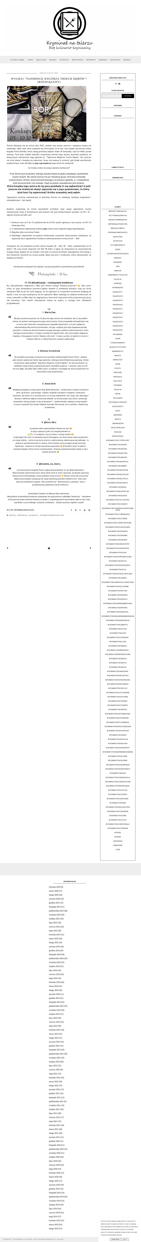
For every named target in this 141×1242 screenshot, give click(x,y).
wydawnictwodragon (118, 531)
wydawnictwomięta (118, 659)
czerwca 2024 (54, 974)
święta (118, 419)
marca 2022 (53, 1081)
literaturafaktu (117, 343)
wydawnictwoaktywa (117, 453)
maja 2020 (53, 1169)
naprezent (118, 360)
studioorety (117, 406)
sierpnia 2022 (54, 1062)
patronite (117, 377)
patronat (118, 372)
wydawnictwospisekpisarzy (117, 769)
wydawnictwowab (118, 803)
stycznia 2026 (54, 899)
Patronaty (91, 60)
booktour (117, 241)
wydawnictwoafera (118, 445)
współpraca (117, 436)
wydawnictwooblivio (117, 688)
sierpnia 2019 (54, 1205)
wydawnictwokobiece (118, 599)
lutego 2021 (53, 1133)
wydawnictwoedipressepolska (117, 557)
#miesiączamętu (118, 228)
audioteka (117, 237)
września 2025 (54, 915)
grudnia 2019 (54, 1189)
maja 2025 (53, 931)
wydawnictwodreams (117, 535)
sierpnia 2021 (54, 1109)
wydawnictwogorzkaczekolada (117, 574)
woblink (117, 432)
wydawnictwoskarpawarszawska (118, 752)
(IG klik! (40, 249)
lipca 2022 (53, 1066)
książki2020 (118, 305)
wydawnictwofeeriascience (117, 565)
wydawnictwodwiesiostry (117, 544)
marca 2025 (53, 938)
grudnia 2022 (54, 1046)
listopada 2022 (55, 1050)
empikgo (117, 258)
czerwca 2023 (54, 1022)
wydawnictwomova (118, 663)
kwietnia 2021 (54, 1125)
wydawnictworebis (117, 735)
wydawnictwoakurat (117, 457)
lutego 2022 (53, 1085)
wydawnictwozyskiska (118, 828)
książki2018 (118, 296)
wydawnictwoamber (118, 466)
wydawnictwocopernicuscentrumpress (118, 509)
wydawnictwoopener (117, 701)
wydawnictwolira (118, 633)
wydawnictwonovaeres (117, 684)
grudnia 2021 (54, 1093)
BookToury (115, 60)
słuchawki (117, 398)
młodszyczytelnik (118, 347)
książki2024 (118, 322)
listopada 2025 (55, 907)
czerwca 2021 (54, 1117)
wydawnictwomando (117, 646)
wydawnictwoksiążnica (117, 612)
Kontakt (53, 60)
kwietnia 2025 (54, 935)
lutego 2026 (53, 895)
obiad (117, 364)
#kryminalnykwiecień (117, 224)
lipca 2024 (53, 970)
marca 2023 (53, 1034)
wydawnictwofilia (118, 569)
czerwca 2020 (54, 1165)
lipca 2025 (53, 923)
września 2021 (54, 1105)
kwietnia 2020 (54, 1173)
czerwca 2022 (54, 1070)
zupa (118, 849)
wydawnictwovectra (117, 790)
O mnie (30, 60)
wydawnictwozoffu (118, 820)
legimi (117, 338)
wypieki (118, 833)
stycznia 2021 (54, 1137)
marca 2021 (53, 1129)
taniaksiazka (118, 423)
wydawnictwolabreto (118, 625)
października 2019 (56, 1197)
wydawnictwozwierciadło (118, 824)
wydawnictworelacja (118, 739)
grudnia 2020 (54, 1141)
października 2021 (56, 1101)
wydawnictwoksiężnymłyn (117, 620)
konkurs (12, 515)
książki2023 (118, 317)
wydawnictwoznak (117, 816)
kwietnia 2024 (54, 982)
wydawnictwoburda (118, 496)
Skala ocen (41, 60)
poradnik (118, 385)
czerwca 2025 (54, 927)
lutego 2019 (53, 1228)
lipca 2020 (53, 1161)
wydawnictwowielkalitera (118, 807)
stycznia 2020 (54, 1185)
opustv (118, 368)
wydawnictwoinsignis (118, 595)
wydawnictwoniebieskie (117, 671)
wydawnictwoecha (117, 552)
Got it (125, 1239)
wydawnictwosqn (118, 773)
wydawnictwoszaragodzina (117, 782)
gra (117, 266)
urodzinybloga (118, 428)
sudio (117, 411)
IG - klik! (58, 246)
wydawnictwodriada (117, 540)
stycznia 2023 (54, 1042)
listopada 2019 (55, 1193)
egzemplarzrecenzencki (118, 254)
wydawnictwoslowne (117, 756)
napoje (118, 355)
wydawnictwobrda (117, 487)
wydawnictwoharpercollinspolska (118, 582)
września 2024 (54, 962)
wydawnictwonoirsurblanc (117, 680)
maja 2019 (53, 1216)
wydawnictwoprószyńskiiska (52, 515)
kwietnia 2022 (54, 1078)
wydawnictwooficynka (117, 697)
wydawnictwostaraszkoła (118, 777)
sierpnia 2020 (54, 1157)
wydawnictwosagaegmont (118, 748)
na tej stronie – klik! (70, 239)
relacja (117, 389)
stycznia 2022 (54, 1089)
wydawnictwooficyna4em (117, 692)
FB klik (48, 249)
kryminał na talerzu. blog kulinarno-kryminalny (36, 1239)
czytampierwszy (117, 245)
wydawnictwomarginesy (118, 650)
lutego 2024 (53, 990)
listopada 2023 (55, 1002)
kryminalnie (22, 515)
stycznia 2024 (54, 994)
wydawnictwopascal (117, 709)
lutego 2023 (53, 1038)
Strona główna (17, 60)
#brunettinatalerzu (118, 211)
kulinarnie (117, 334)
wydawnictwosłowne (117, 760)
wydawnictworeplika (117, 743)
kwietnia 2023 (54, 1030)
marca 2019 (53, 1224)
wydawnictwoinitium (117, 591)
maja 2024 (53, 978)
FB (15, 249)
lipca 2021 (53, 1113)
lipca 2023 (53, 1018)
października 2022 (56, 1054)
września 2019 (54, 1201)
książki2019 (118, 300)
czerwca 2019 (54, 1213)
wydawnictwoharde (118, 578)
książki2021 (34, 515)
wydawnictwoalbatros (117, 461)
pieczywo (118, 381)
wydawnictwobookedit (117, 483)
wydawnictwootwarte (117, 705)
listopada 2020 (55, 1145)
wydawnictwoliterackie (118, 637)
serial (118, 394)
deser (117, 249)
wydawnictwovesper (117, 794)
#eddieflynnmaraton (118, 220)
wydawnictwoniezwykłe (118, 675)
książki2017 (118, 292)
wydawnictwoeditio (118, 561)
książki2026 (118, 330)
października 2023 (56, 1006)
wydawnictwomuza (117, 667)
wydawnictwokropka (117, 608)
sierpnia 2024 (54, 966)
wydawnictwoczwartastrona (117, 523)
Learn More (115, 1239)
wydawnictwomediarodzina (117, 654)
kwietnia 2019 (54, 1220)
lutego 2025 (53, 942)
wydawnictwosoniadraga (117, 765)
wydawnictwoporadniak (118, 718)
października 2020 (56, 1149)
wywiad (117, 837)
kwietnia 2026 (54, 887)
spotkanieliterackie (118, 402)
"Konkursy (75, 497)
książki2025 (118, 326)
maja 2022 (53, 1074)
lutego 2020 (53, 1181)
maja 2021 (53, 1121)
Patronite (64, 60)
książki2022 (118, 313)
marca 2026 (53, 891)
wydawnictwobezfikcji (117, 479)
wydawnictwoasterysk (117, 470)
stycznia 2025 (54, 946)
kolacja (117, 279)
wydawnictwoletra (118, 629)
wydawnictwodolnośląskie (118, 527)
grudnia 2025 (54, 903)
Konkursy (103, 60)
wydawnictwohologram (118, 586)
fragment (117, 262)
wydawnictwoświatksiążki (118, 786)
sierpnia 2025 (54, 919)
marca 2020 (53, 1177)
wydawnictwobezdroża (118, 474)
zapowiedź (118, 841)
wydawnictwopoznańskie (117, 722)
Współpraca (77, 60)
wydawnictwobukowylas (117, 491)
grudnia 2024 (54, 950)
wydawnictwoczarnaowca (118, 514)
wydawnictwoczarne (117, 519)
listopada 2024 (55, 954)
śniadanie (118, 415)
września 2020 (54, 1153)
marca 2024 (53, 986)
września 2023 (54, 1010)
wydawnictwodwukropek (117, 548)
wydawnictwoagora (118, 449)
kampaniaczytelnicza (117, 275)
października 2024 (56, 958)
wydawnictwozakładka (117, 811)
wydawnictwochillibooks (117, 500)
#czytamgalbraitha (118, 215)
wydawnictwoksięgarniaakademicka (118, 616)
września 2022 (54, 1058)
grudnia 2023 (54, 998)
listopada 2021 (55, 1097)
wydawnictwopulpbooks (118, 731)
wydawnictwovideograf (118, 799)
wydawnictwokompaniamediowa (117, 603)
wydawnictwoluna (117, 642)
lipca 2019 (53, 1209)
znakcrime (117, 845)
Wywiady (127, 60)
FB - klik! (67, 246)
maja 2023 (53, 1026)
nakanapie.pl (117, 351)
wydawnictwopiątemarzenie (117, 714)
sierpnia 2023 (54, 1014)
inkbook (117, 271)
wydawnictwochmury (118, 504)
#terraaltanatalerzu (118, 232)
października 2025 (56, 911)
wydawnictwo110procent (117, 440)
